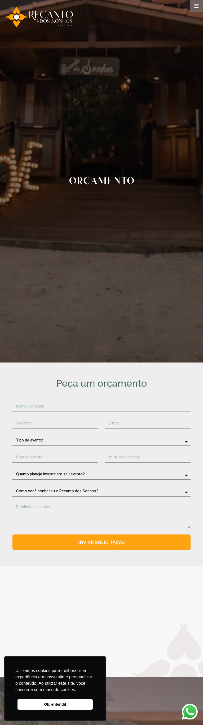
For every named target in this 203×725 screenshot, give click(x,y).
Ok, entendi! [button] (55, 704)
